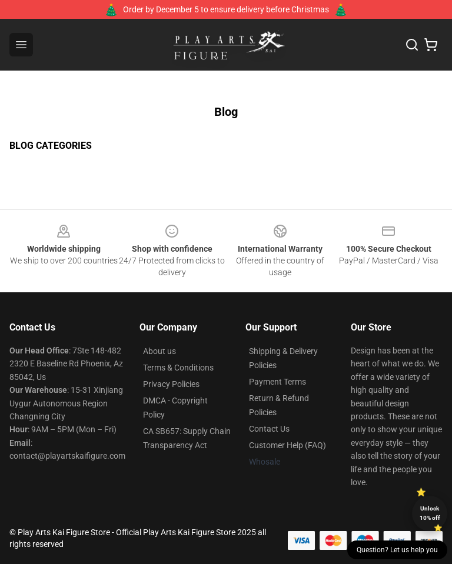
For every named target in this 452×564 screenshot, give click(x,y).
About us (159, 351)
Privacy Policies (171, 384)
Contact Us (269, 428)
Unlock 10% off (430, 513)
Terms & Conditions (178, 367)
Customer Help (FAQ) (287, 445)
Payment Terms (277, 381)
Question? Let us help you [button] (397, 550)
